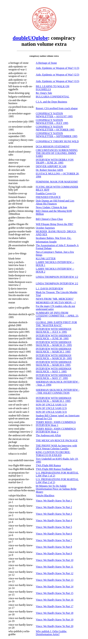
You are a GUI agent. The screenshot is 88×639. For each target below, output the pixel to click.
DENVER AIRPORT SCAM (51, 166)
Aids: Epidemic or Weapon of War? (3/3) (57, 81)
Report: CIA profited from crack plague (57, 108)
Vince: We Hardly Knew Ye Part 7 (54, 540)
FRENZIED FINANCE (48, 197)
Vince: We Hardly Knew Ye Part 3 (54, 513)
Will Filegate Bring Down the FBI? (54, 224)
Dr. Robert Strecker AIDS (49, 170)
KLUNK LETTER (46, 258)
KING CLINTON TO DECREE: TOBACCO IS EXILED (53, 454)
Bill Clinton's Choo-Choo (49, 219)
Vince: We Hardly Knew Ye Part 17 (54, 606)
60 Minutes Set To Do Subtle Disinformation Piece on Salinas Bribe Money (56, 488)
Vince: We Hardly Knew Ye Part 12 (54, 573)
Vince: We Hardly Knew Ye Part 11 (54, 566)
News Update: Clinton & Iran (51, 207)
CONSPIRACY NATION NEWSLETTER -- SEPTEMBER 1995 (56, 135)
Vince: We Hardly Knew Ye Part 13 (54, 580)
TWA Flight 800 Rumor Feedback (54, 469)
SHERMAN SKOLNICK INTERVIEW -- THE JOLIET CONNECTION (57, 391)
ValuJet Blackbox (45, 495)
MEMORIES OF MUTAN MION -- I (56, 302)
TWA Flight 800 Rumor (48, 465)
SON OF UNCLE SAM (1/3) (51, 404)
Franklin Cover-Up (46, 193)
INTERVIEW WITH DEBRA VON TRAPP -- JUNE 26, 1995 (54, 161)
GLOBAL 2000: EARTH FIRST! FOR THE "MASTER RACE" (56, 324)
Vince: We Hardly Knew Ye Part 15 (54, 593)
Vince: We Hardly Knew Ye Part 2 (54, 507)
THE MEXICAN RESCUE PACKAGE (57, 440)
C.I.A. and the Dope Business (51, 101)
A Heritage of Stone (46, 62)
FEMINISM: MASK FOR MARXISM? (57, 181)
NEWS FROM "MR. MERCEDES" (55, 298)
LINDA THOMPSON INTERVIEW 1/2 (57, 276)
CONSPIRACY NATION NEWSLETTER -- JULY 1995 (52, 121)
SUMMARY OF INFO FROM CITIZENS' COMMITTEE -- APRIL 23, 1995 (57, 315)
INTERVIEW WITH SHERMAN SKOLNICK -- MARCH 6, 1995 (53, 363)
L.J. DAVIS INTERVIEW (49, 288)
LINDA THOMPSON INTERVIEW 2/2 (57, 283)
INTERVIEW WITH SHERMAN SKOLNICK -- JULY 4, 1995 (53, 330)
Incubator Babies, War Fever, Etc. (53, 238)
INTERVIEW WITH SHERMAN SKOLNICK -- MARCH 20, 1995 (54, 357)
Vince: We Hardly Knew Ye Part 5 (54, 527)
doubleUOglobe (30, 38)
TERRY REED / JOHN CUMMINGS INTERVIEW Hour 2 (56, 430)
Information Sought (46, 241)
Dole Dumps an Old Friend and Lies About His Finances (55, 202)
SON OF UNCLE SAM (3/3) (51, 411)
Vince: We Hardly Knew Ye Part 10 (54, 560)
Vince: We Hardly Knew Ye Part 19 (54, 619)
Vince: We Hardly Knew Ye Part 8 (54, 546)
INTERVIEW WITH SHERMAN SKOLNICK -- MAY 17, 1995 (53, 377)
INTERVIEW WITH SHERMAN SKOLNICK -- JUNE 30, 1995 (53, 337)
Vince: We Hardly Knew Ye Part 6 (54, 533)
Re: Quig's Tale (44, 93)
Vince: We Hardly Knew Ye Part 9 (54, 553)
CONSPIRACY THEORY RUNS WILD (57, 141)
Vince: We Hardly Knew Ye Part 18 (54, 613)
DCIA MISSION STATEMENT (53, 146)
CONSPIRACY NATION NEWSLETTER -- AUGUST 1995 (54, 115)
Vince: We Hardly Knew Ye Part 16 (54, 599)
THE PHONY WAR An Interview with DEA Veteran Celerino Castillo (56, 447)
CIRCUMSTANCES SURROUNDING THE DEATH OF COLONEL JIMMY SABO (57, 153)
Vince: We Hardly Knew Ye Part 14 (54, 586)
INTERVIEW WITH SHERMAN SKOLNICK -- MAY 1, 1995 (53, 370)
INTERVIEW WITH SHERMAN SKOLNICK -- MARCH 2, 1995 (53, 350)
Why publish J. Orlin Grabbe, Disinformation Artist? (51, 633)
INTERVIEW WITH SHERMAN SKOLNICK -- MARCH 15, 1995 (54, 344)
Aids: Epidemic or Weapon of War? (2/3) (57, 74)
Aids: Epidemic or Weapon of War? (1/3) (57, 68)
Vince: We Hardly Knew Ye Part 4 (54, 520)
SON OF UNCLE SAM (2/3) (51, 408)
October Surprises (45, 227)
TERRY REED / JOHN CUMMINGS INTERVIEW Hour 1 (56, 423)
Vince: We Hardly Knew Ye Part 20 (54, 626)
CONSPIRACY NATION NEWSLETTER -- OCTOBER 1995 (55, 128)
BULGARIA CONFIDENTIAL (52, 96)
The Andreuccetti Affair (48, 435)
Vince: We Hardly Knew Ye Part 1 (54, 500)
